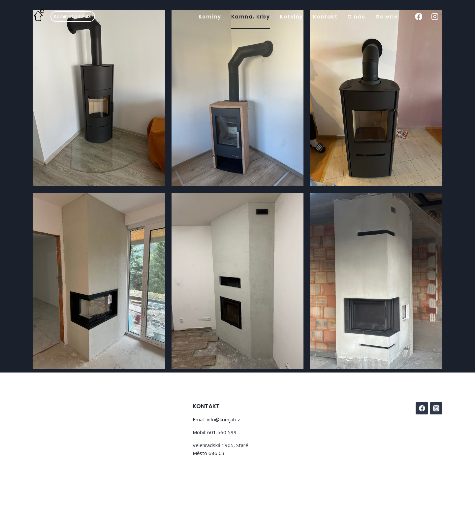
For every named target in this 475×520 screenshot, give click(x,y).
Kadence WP (151, 492)
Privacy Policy (401, 492)
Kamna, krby (250, 16)
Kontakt (325, 16)
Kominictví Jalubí (72, 16)
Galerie (386, 16)
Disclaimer (432, 492)
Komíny (210, 16)
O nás (356, 16)
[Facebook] (418, 16)
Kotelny (291, 16)
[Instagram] (435, 16)
